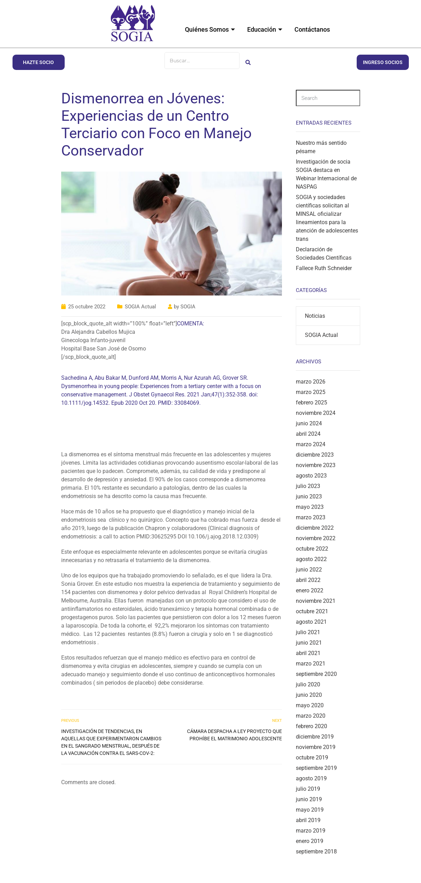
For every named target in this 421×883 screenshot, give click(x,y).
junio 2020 (309, 695)
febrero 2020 (311, 726)
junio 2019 (309, 799)
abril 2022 (308, 580)
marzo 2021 (310, 663)
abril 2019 (308, 820)
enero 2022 (309, 590)
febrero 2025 (311, 402)
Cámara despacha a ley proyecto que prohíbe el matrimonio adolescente (234, 734)
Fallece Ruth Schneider (324, 268)
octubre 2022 (312, 548)
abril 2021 (308, 653)
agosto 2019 (311, 778)
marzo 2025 (310, 392)
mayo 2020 (310, 705)
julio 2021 (308, 632)
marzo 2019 (310, 830)
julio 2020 (308, 684)
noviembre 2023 (315, 465)
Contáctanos (312, 29)
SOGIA (187, 306)
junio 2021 (309, 642)
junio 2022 (309, 569)
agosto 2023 (311, 475)
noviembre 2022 (315, 538)
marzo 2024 (310, 444)
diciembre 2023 (315, 454)
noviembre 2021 (315, 601)
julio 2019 (308, 789)
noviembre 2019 (315, 747)
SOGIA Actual (140, 306)
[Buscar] (202, 60)
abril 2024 (308, 434)
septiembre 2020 (316, 674)
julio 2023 (308, 486)
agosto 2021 (311, 621)
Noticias (315, 316)
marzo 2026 (310, 381)
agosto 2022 (311, 559)
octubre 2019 (312, 757)
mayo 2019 (310, 809)
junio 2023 (309, 496)
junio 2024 (309, 423)
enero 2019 (309, 841)
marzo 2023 (310, 517)
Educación (265, 29)
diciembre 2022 (315, 528)
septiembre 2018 (316, 851)
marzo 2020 (310, 715)
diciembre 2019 (315, 736)
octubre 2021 (312, 611)
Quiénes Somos (211, 29)
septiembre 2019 (316, 768)
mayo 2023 (310, 507)
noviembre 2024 (315, 413)
